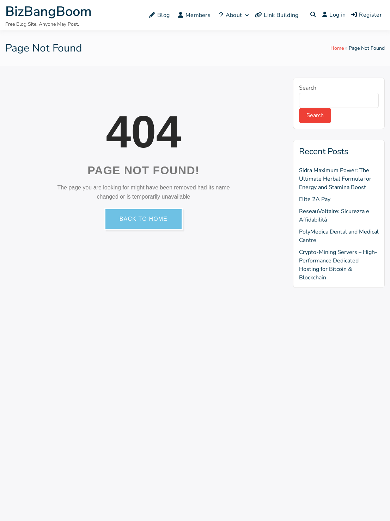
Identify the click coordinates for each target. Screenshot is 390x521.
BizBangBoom (48, 11)
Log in (334, 15)
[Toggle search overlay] (313, 15)
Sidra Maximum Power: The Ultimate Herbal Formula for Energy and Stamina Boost (335, 178)
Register (366, 15)
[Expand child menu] (247, 15)
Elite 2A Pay (314, 199)
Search (307, 88)
